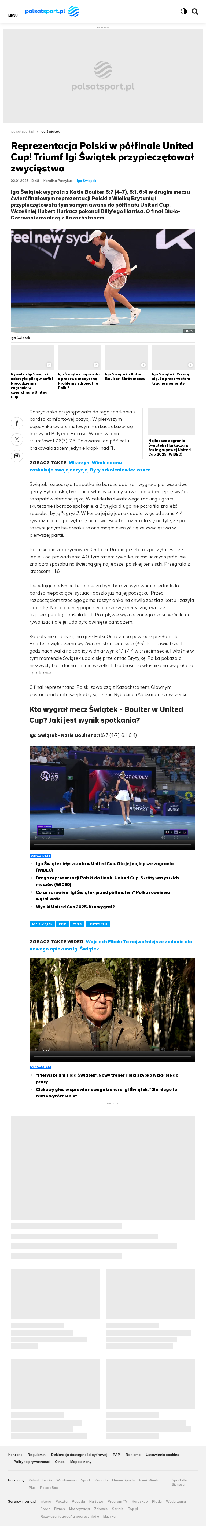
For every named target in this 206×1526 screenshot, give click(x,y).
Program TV (117, 1501)
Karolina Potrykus (58, 180)
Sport (85, 1480)
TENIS (77, 924)
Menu (13, 15)
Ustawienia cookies (162, 1455)
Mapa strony (81, 1462)
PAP (116, 1455)
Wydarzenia (176, 1501)
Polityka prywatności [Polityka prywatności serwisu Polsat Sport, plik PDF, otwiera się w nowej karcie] (31, 1462)
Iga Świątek (50, 131)
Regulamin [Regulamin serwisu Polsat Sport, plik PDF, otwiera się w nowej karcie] (36, 1455)
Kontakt (15, 1455)
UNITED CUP (98, 924)
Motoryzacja (79, 1509)
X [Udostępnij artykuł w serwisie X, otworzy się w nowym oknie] (17, 439)
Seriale (118, 1509)
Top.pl (133, 1509)
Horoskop (140, 1501)
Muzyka (109, 1516)
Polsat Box (49, 1488)
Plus (32, 1488)
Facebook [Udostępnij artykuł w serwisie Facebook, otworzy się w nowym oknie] (17, 423)
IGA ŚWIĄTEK (42, 924)
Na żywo (96, 1501)
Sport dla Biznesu (179, 1482)
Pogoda (101, 1480)
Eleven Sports (123, 1480)
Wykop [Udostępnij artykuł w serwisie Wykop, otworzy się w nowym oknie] (17, 456)
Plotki (157, 1501)
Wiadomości (66, 1480)
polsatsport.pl (22, 131)
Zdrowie (101, 1509)
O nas (60, 1462)
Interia (46, 1501)
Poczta (62, 1501)
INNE (62, 924)
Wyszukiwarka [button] (195, 11)
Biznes (59, 1509)
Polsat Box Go (40, 1480)
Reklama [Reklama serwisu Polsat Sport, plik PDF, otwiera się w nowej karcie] (133, 1455)
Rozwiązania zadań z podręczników (70, 1516)
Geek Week (148, 1480)
